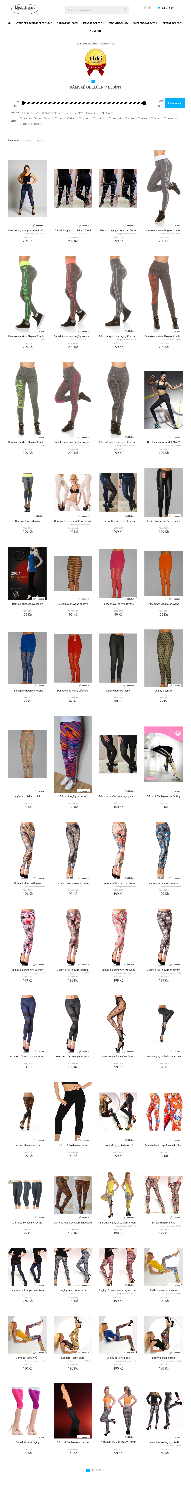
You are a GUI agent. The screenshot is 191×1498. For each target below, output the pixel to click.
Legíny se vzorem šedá (73, 1290)
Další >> (100, 1470)
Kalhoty (104, 44)
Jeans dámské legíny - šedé (163, 1442)
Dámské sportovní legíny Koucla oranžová (163, 336)
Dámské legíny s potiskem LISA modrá (27, 230)
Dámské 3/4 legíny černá (73, 1145)
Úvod (78, 44)
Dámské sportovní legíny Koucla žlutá (27, 336)
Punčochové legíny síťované (118, 603)
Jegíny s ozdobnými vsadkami (27, 1290)
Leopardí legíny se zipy (27, 1145)
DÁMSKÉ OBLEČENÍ (91, 44)
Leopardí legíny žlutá (72, 1357)
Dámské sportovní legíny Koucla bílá (163, 230)
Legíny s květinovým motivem (118, 883)
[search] (125, 10)
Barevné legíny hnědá (163, 1222)
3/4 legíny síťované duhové (73, 603)
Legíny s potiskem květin (27, 796)
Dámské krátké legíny (27, 1442)
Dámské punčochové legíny (27, 603)
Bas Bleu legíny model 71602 (163, 442)
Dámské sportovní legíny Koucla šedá (118, 442)
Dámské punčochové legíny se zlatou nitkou (118, 796)
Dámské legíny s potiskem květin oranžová (163, 1145)
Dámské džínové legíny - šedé (72, 1056)
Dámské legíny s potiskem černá (73, 230)
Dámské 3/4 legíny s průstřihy (163, 796)
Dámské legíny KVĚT (27, 1357)
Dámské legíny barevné (73, 796)
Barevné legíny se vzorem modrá (118, 1222)
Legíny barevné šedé (118, 1357)
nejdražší (40, 140)
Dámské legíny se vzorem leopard (73, 1222)
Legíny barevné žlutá (163, 1357)
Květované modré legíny (163, 1290)
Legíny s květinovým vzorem (73, 883)
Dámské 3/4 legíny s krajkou (73, 1442)
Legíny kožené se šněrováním (163, 521)
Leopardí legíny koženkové (118, 1145)
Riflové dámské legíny (118, 690)
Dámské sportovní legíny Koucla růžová (73, 442)
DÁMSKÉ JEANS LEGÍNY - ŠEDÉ (118, 1442)
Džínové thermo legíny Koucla (118, 521)
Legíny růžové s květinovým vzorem (118, 1290)
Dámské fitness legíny (27, 521)
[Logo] (24, 9)
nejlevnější (27, 140)
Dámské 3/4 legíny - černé (27, 1222)
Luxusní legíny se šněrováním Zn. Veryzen (163, 1056)
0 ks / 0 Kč (168, 8)
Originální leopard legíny (27, 883)
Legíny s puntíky (163, 690)
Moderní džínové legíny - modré (27, 1056)
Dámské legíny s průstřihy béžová (72, 521)
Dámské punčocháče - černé (118, 1056)
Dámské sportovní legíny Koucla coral (73, 336)
